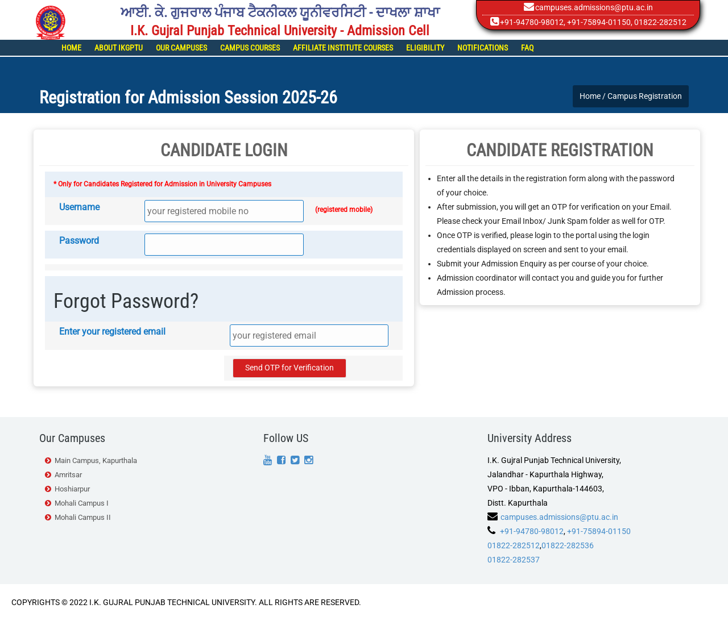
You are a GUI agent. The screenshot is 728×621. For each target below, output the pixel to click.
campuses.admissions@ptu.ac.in (594, 7)
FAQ (527, 47)
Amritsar (68, 474)
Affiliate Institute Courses (343, 47)
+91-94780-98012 (532, 22)
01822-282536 (567, 545)
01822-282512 (513, 545)
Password (79, 240)
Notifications (482, 47)
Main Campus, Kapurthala (96, 460)
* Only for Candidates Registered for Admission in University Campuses (162, 184)
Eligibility (425, 47)
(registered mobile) (344, 210)
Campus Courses (250, 47)
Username (79, 207)
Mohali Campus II (83, 517)
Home (71, 47)
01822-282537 (513, 559)
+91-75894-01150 (599, 22)
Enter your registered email (112, 331)
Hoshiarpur (72, 489)
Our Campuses (181, 47)
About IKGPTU (118, 47)
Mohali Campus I (82, 503)
